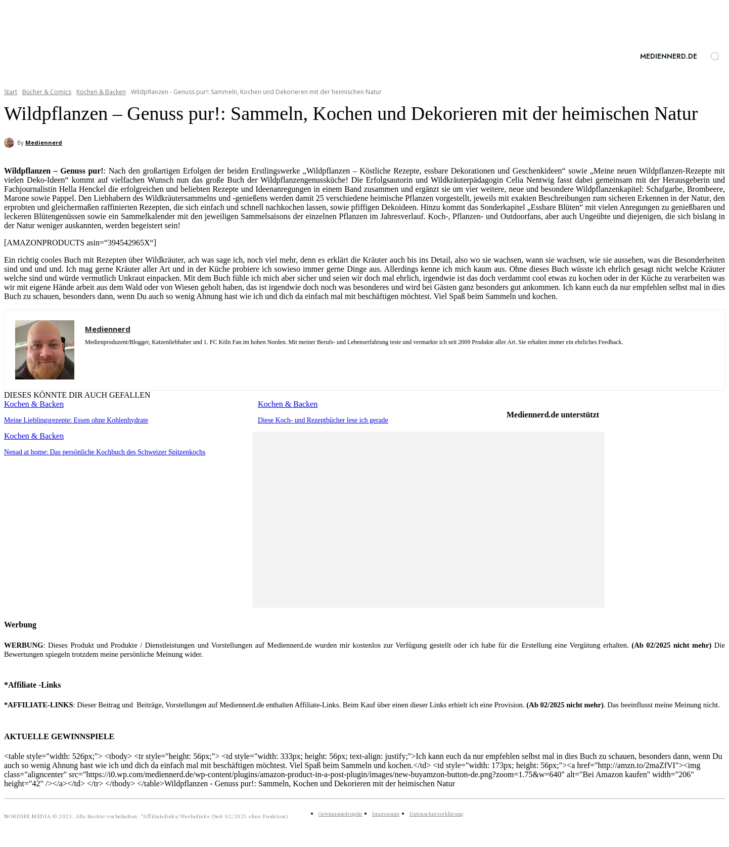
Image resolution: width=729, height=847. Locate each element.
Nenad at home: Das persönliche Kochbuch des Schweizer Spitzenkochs (99, 451)
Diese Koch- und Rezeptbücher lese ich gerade (319, 420)
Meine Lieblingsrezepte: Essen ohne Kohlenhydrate (72, 420)
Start (10, 92)
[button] (715, 56)
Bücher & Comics (46, 92)
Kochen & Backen (101, 92)
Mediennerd (43, 142)
